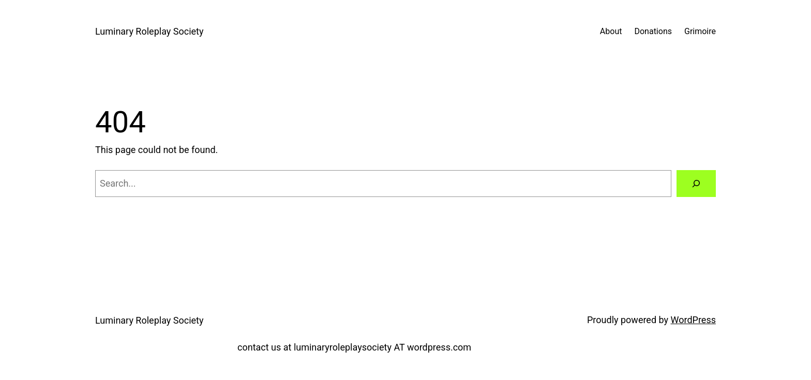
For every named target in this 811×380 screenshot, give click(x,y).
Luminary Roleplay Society (149, 31)
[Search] (696, 183)
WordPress (693, 319)
